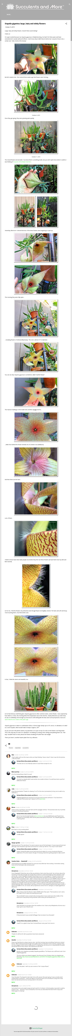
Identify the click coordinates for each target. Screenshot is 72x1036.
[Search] (70, 4)
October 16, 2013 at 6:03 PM (21, 789)
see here (42, 799)
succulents (26, 748)
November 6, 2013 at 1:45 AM (26, 871)
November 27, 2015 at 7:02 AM (24, 940)
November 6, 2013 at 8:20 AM (45, 890)
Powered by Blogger (36, 1028)
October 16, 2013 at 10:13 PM (23, 807)
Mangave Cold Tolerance (50, 14)
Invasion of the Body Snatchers (22, 162)
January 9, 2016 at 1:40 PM (30, 913)
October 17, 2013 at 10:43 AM (45, 849)
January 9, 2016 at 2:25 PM (44, 921)
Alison (13, 807)
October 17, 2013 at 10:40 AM (45, 814)
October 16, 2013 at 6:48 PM (45, 795)
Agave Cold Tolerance (30, 14)
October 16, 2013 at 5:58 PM (26, 772)
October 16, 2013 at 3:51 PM (45, 761)
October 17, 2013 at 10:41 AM (45, 832)
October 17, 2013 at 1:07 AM (21, 827)
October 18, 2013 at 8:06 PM (34, 861)
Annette (14, 940)
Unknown (14, 932)
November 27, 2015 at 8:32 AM (45, 949)
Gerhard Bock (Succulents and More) (27, 761)
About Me (15, 14)
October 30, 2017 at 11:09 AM (24, 975)
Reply (13, 768)
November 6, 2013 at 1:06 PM (31, 903)
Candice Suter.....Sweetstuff (19, 861)
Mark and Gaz (15, 772)
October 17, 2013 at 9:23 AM (27, 843)
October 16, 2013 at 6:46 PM (45, 777)
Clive (13, 827)
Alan (13, 755)
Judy (13, 789)
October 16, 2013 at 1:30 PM (21, 755)
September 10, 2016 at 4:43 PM (30, 964)
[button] (66, 24)
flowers (11, 748)
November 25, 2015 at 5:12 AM (24, 932)
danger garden (16, 843)
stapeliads (18, 748)
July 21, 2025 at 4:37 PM (24, 986)
